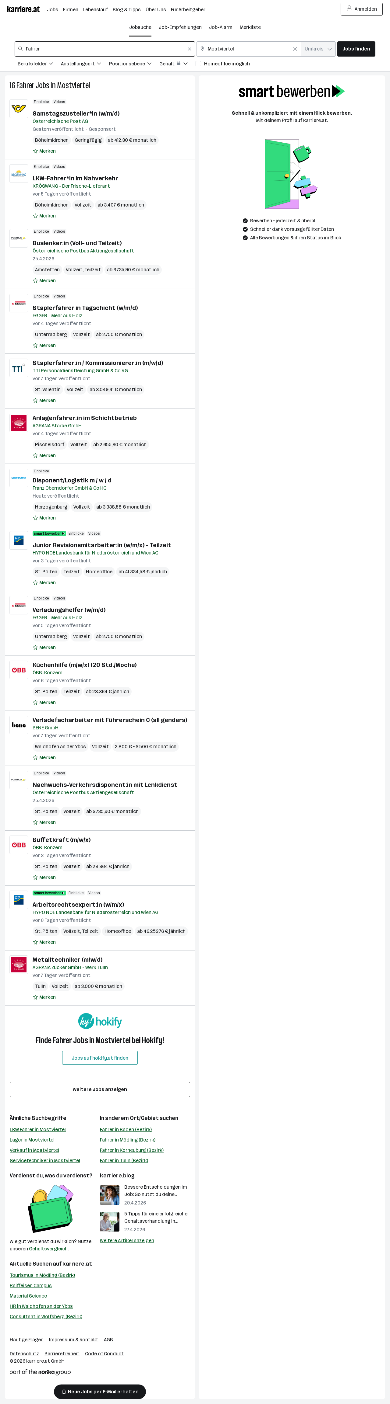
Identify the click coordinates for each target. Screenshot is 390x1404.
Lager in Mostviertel (32, 1140)
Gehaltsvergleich (48, 1249)
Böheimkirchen (52, 140)
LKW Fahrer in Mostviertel (38, 1129)
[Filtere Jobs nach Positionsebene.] (134, 64)
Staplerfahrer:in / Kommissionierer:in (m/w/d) (98, 363)
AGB (108, 1340)
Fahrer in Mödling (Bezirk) (127, 1140)
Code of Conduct (104, 1354)
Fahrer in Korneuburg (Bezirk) (132, 1150)
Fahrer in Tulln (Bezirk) (124, 1160)
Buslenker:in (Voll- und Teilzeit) (77, 243)
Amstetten (47, 270)
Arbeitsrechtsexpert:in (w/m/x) (78, 904)
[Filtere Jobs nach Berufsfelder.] (39, 64)
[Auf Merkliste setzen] (44, 151)
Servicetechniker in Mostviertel (45, 1160)
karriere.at (77, 1263)
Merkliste (250, 27)
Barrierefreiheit (62, 1354)
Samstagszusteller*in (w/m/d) (76, 113)
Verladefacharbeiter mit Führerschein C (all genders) (110, 720)
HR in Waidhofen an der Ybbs (41, 1306)
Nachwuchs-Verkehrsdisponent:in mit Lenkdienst (105, 784)
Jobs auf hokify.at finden (100, 1058)
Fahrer (25, 85)
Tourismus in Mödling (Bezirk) (42, 1275)
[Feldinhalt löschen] (189, 49)
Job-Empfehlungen (180, 27)
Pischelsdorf (49, 444)
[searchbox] (105, 49)
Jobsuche (140, 27)
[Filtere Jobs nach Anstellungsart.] (85, 64)
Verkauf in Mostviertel (34, 1150)
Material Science (28, 1296)
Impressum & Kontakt (73, 1340)
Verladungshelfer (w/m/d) (69, 609)
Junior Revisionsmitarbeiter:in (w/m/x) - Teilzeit (102, 545)
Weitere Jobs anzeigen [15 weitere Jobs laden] (100, 1089)
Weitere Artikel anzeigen (127, 1240)
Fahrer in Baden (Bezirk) (126, 1129)
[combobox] (105, 49)
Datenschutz (24, 1354)
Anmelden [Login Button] (362, 9)
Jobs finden (356, 49)
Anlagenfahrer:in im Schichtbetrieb (85, 418)
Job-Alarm (220, 27)
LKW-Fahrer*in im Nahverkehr (75, 178)
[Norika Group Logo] (40, 1373)
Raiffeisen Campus (31, 1285)
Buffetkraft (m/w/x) (61, 839)
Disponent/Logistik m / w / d (72, 480)
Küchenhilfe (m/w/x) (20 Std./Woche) (84, 665)
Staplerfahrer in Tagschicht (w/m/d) (85, 307)
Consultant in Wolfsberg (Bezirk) (46, 1316)
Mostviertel (73, 85)
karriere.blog (117, 1175)
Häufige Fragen (27, 1340)
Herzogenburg (51, 507)
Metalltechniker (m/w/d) (67, 959)
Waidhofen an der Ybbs (60, 746)
